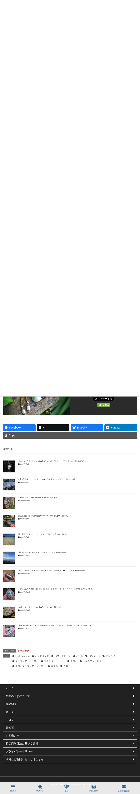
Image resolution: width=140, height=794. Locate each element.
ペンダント (94, 656)
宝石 (66, 788)
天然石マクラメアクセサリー (30, 666)
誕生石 (54, 666)
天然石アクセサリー (93, 661)
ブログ (10, 719)
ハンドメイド (42, 656)
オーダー (11, 711)
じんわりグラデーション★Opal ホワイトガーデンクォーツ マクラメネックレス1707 (51, 461)
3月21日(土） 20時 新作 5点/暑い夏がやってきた (37, 497)
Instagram (93, 788)
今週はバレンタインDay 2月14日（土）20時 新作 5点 (39, 607)
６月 (65, 666)
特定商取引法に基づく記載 (22, 743)
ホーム (10, 688)
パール (79, 656)
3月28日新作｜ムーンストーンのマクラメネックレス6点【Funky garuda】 (47, 479)
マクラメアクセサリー (26, 661)
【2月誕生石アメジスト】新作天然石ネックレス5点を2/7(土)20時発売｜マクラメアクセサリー (54, 625)
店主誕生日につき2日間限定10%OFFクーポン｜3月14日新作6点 (43, 516)
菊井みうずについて (18, 696)
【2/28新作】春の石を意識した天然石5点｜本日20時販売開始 (42, 552)
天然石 (73, 661)
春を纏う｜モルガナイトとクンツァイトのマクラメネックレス (42, 534)
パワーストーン (62, 656)
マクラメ (110, 656)
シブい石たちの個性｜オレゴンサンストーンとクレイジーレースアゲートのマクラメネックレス (55, 589)
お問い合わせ (124, 788)
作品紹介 (11, 704)
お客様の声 (23, 651)
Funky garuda (22, 656)
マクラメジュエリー (54, 661)
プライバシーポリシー (19, 751)
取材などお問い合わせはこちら (24, 759)
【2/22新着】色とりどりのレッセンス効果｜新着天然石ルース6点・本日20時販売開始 (51, 571)
